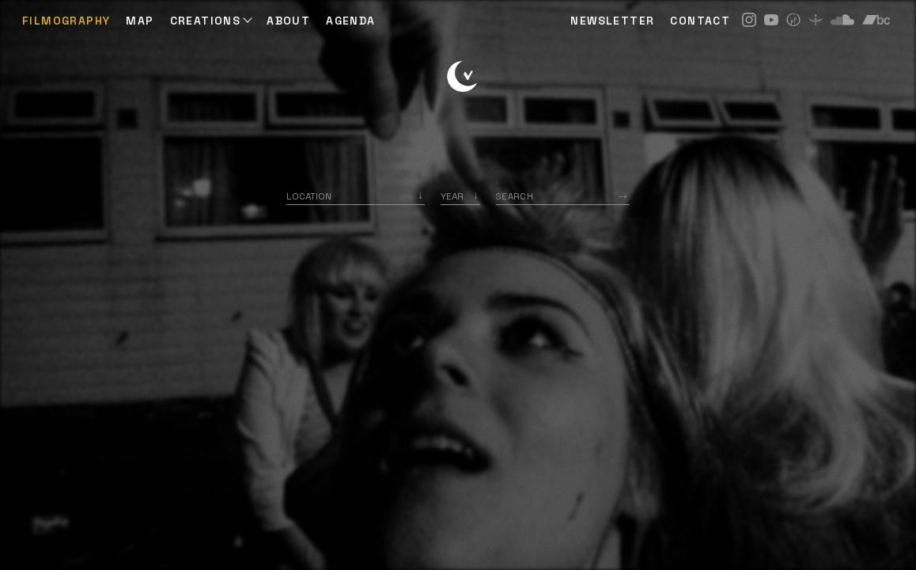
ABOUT (288, 20)
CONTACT (700, 20)
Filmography (66, 20)
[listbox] (460, 196)
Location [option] (308, 196)
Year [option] (452, 196)
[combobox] (355, 196)
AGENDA (350, 20)
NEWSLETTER (612, 20)
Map (139, 20)
